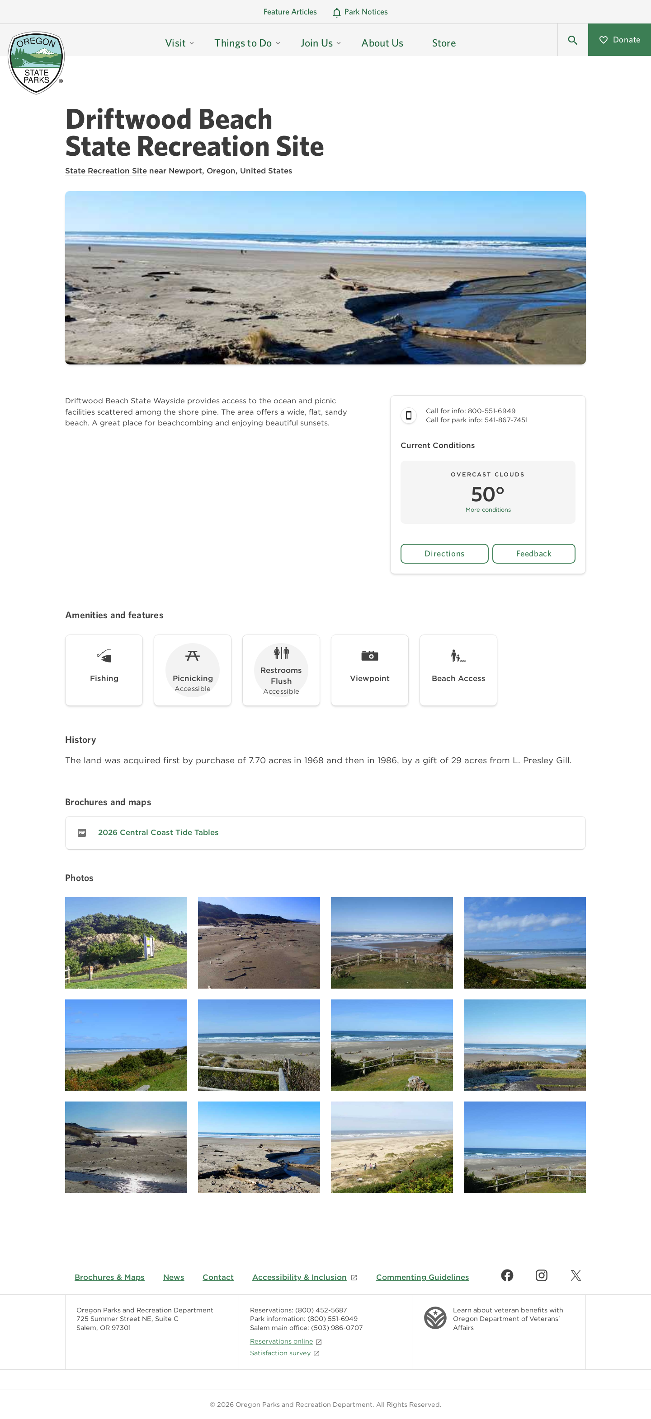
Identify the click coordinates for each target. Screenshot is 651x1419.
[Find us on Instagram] (542, 1275)
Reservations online (286, 1341)
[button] (573, 40)
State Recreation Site (106, 170)
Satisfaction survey (285, 1353)
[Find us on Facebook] (507, 1275)
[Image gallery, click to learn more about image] (126, 943)
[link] (325, 832)
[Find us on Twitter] (576, 1275)
